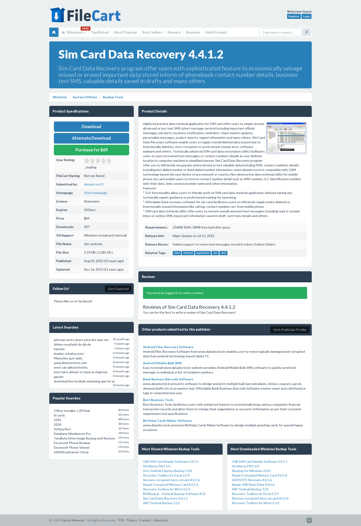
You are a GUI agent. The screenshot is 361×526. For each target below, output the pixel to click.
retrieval (188, 253)
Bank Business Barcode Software (168, 379)
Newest (174, 32)
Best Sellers (152, 32)
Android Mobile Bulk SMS (162, 363)
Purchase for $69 (92, 149)
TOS (121, 520)
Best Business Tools (158, 400)
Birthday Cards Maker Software (167, 420)
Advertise (161, 520)
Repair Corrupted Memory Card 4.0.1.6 (170, 484)
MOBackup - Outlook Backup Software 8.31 (174, 494)
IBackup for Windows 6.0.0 (251, 471)
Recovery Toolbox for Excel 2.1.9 (166, 475)
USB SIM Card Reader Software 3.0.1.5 (170, 461)
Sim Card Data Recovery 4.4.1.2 (165, 498)
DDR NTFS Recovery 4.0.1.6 (252, 480)
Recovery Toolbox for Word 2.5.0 (166, 489)
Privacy (132, 520)
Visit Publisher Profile (289, 330)
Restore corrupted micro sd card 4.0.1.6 (171, 480)
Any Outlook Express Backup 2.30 (167, 471)
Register (294, 16)
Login (306, 16)
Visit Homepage (95, 193)
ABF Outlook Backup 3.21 (161, 503)
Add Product (216, 32)
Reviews (193, 32)
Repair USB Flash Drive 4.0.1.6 (253, 484)
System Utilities (84, 97)
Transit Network (72, 520)
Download (91, 126)
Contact (145, 520)
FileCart (86, 17)
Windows (73, 32)
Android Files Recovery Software (168, 347)
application (203, 253)
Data (177, 253)
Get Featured (118, 289)
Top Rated (100, 32)
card (223, 253)
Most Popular (125, 32)
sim (215, 253)
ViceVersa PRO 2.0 (156, 466)
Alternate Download (91, 138)
